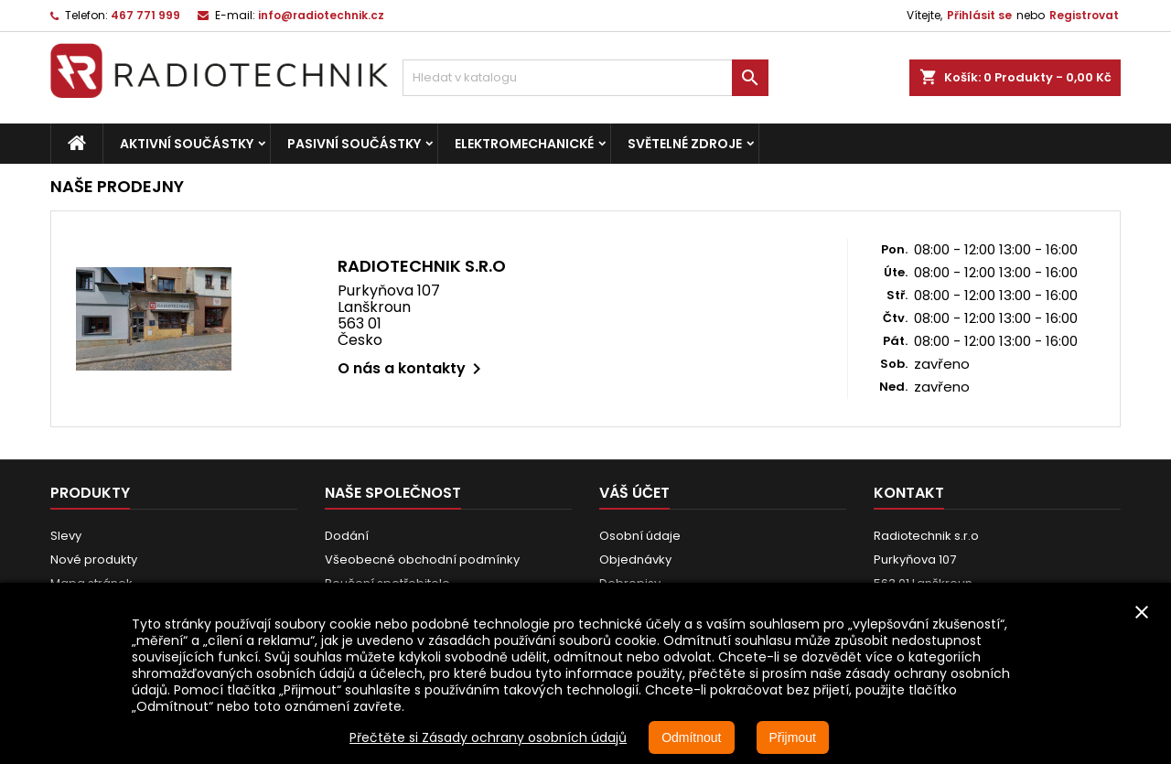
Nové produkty (93, 559)
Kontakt (909, 492)
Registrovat (1084, 15)
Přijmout (792, 737)
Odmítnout (691, 737)
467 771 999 (145, 15)
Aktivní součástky (186, 144)
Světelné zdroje (685, 144)
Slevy (65, 535)
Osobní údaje (640, 535)
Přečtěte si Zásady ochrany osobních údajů (488, 737)
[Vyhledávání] (585, 77)
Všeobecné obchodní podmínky (422, 559)
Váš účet (634, 492)
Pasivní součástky (354, 144)
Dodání (347, 535)
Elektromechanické (524, 144)
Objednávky (635, 559)
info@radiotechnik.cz (321, 15)
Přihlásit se (979, 15)
